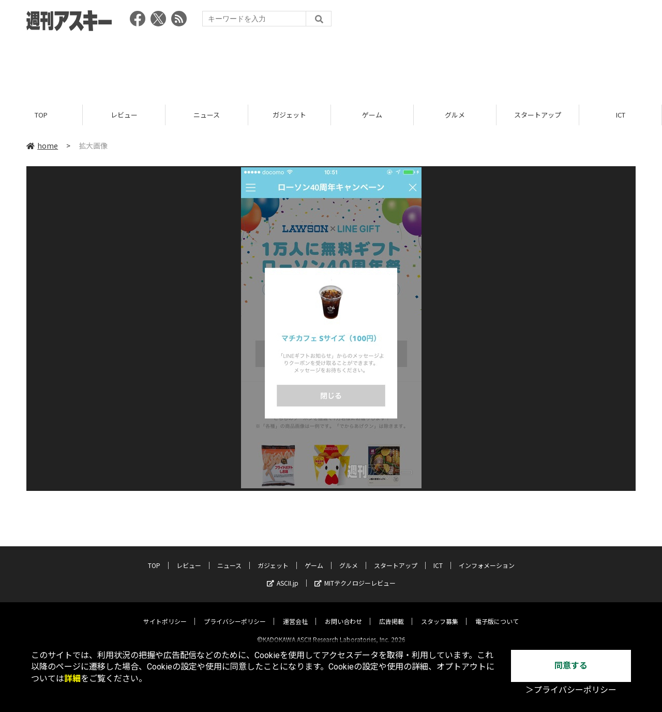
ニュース (206, 115)
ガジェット (289, 115)
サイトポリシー (165, 612)
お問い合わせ (343, 612)
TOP (41, 115)
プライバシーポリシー (235, 612)
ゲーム (372, 115)
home (42, 146)
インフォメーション (487, 556)
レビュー (124, 115)
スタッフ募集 (439, 612)
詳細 (72, 679)
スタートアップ (537, 115)
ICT (620, 115)
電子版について (497, 612)
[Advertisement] (331, 64)
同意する (571, 666)
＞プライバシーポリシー (570, 690)
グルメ (455, 115)
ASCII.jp (282, 574)
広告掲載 (391, 612)
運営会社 (295, 612)
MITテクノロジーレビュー (355, 574)
